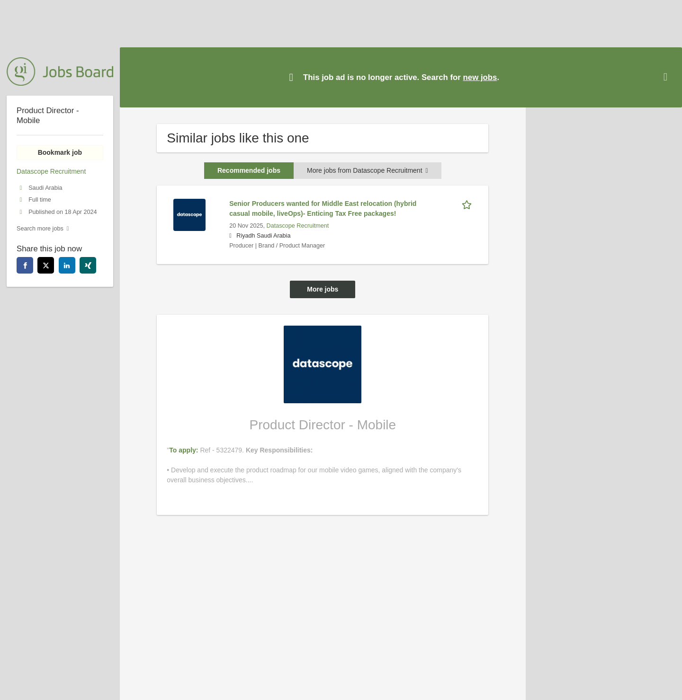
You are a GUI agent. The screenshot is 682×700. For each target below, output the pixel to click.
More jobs (322, 289)
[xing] (88, 265)
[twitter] (45, 265)
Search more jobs (40, 228)
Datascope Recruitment (298, 225)
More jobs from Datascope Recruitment (367, 170)
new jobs (480, 77)
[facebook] (25, 265)
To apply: (184, 450)
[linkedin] (67, 265)
